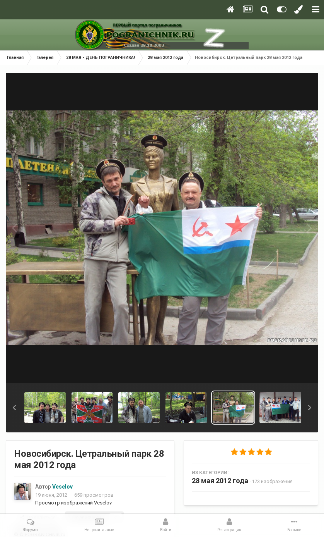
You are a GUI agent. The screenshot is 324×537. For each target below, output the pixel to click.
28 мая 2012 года (220, 481)
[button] (14, 407)
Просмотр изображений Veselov (73, 503)
